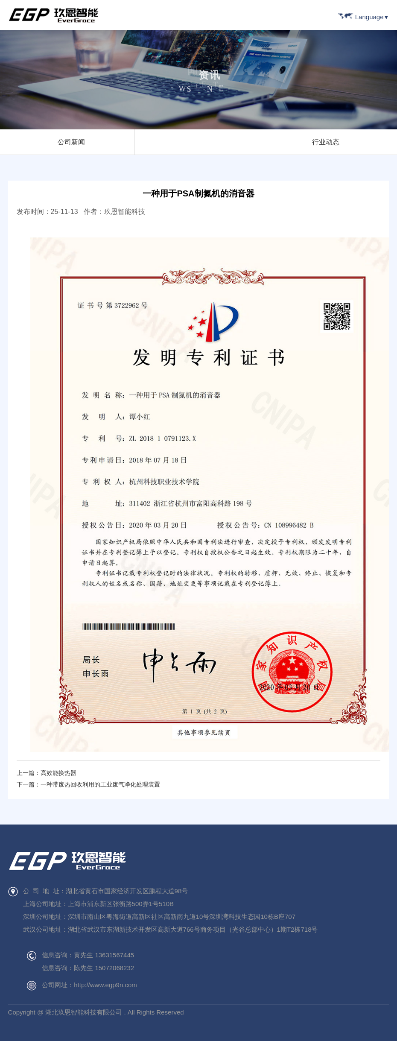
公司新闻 (71, 142)
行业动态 (325, 142)
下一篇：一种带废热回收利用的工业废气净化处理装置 (88, 784)
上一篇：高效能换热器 (46, 772)
